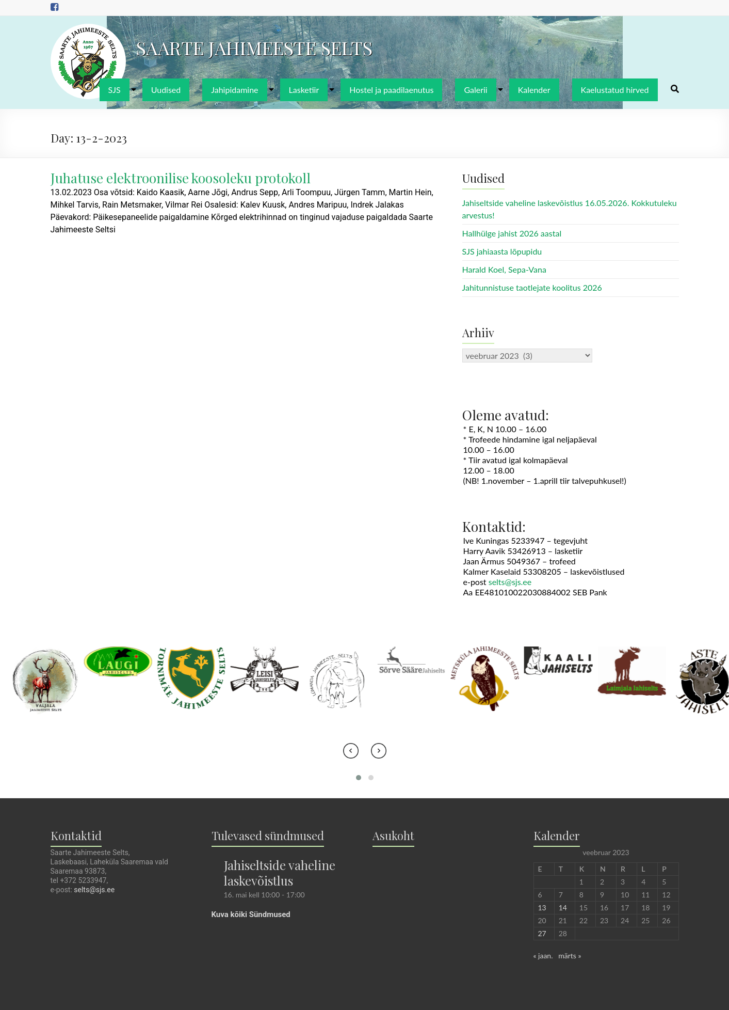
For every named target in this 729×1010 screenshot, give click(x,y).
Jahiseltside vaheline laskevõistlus (279, 873)
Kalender (534, 89)
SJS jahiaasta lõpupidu (502, 251)
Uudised (166, 89)
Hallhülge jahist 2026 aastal (512, 233)
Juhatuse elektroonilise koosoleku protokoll (181, 178)
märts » (569, 955)
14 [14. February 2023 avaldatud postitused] (563, 907)
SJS (114, 89)
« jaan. (543, 955)
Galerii (475, 89)
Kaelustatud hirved (615, 89)
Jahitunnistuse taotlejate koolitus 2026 (532, 287)
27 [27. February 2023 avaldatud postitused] (542, 933)
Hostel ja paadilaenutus (391, 89)
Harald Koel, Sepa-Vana (504, 269)
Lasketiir (304, 89)
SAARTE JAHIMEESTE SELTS (254, 47)
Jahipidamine (234, 89)
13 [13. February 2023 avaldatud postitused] (542, 907)
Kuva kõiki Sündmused (251, 914)
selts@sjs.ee (510, 582)
